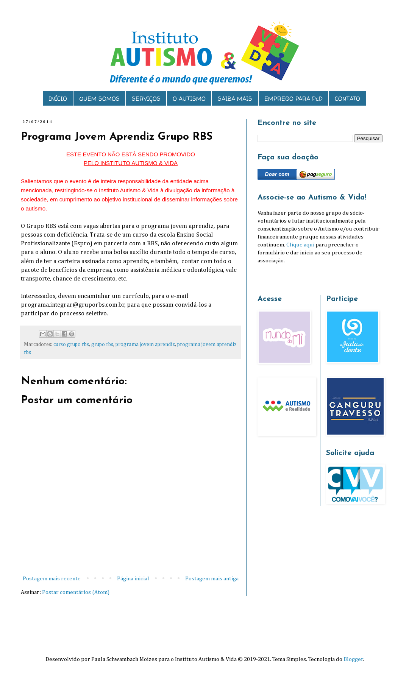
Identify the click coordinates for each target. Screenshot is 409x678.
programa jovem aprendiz (145, 344)
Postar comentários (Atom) (75, 592)
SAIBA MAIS (235, 99)
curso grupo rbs (71, 344)
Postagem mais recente (52, 578)
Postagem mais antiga (212, 578)
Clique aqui (300, 245)
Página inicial (133, 578)
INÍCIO (58, 99)
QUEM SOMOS (99, 99)
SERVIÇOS (146, 99)
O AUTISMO (189, 99)
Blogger (353, 659)
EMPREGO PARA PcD (293, 99)
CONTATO (347, 99)
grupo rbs (102, 344)
